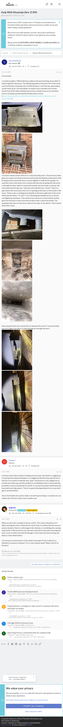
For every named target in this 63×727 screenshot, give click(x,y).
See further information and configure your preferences (27, 700)
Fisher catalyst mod (15, 577)
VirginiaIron (17, 627)
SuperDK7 (10, 625)
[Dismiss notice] (59, 22)
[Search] (59, 4)
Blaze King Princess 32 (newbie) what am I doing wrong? (29, 633)
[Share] (57, 72)
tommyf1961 (11, 594)
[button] (3, 4)
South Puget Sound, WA (43, 513)
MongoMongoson (15, 585)
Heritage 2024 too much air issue (20, 623)
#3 (60, 519)
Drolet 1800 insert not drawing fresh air (22, 592)
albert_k (10, 579)
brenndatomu (14, 599)
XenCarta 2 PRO (6, 725)
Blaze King (30, 635)
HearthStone (30, 625)
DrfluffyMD (11, 611)
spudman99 (18, 637)
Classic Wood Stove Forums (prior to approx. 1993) (42, 611)
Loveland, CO (34, 66)
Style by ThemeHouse (9, 723)
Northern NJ (35, 466)
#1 (60, 72)
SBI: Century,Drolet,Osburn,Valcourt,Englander (42, 594)
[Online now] (6, 511)
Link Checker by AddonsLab (10, 721)
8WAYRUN (29, 725)
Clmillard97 (11, 635)
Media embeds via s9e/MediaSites (29, 723)
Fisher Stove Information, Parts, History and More (40, 579)
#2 (60, 472)
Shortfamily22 (7, 15)
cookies (22, 693)
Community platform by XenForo (21, 719)
